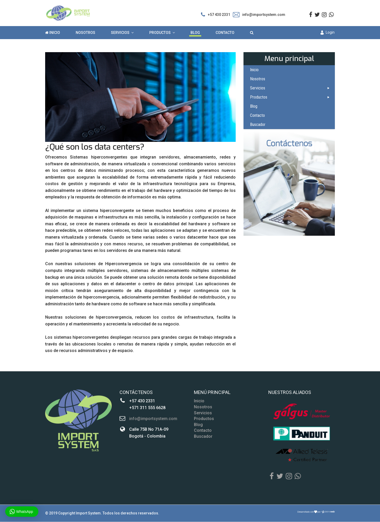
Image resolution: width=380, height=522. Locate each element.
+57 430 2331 (219, 15)
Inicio (52, 33)
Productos (160, 33)
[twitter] (317, 14)
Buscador (257, 124)
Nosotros (85, 33)
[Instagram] (324, 14)
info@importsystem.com (263, 15)
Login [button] (327, 32)
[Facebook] (272, 476)
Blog (195, 33)
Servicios (120, 33)
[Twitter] (279, 476)
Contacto (225, 33)
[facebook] (310, 14)
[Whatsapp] (298, 476)
